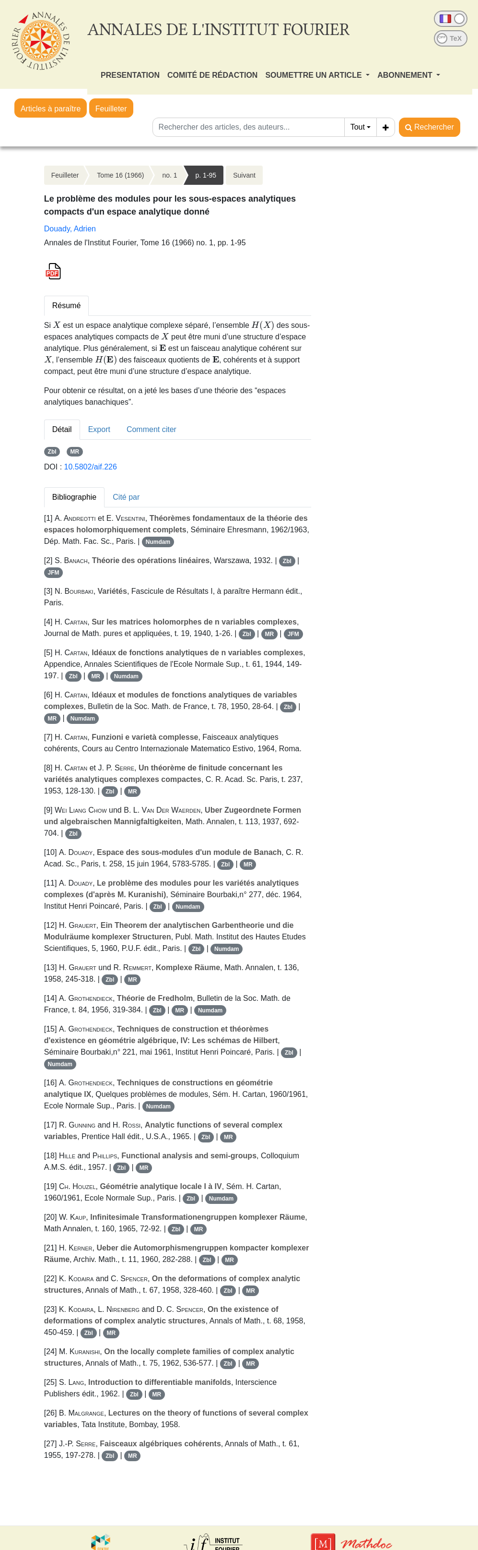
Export (99, 429)
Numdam (158, 542)
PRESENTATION (130, 75)
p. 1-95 (206, 175)
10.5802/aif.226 (90, 467)
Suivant (244, 175)
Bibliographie (74, 497)
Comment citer (151, 429)
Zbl (52, 451)
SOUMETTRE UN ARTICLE (314, 75)
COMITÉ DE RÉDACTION (212, 75)
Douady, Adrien (70, 229)
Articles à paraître (51, 109)
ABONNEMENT (405, 75)
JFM (53, 572)
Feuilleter (111, 109)
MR (74, 451)
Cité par (126, 497)
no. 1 (169, 175)
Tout (357, 127)
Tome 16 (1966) (120, 175)
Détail (62, 429)
